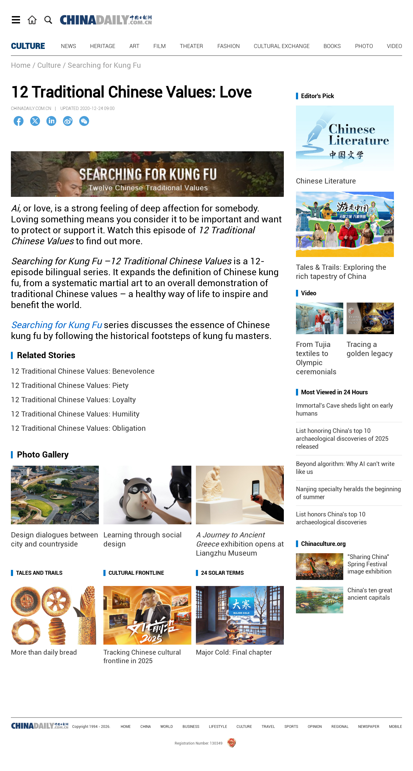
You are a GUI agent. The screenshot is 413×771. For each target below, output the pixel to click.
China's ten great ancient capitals (370, 594)
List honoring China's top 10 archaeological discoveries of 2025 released (342, 438)
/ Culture (46, 65)
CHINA (145, 727)
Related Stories (46, 355)
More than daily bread (44, 652)
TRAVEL (268, 727)
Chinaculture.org (323, 543)
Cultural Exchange (282, 46)
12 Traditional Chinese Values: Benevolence (83, 371)
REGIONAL (340, 727)
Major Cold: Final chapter (234, 652)
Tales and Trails (39, 573)
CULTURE (28, 46)
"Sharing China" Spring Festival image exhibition (369, 564)
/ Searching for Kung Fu (102, 65)
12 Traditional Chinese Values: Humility (75, 414)
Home (21, 65)
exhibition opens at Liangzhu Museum (240, 544)
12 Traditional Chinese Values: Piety (70, 385)
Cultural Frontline (136, 573)
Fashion (228, 46)
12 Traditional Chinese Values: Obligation (78, 428)
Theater (191, 46)
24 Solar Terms (222, 573)
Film (159, 46)
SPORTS (291, 727)
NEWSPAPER (368, 727)
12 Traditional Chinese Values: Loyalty (73, 400)
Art (134, 46)
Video (394, 46)
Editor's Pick (317, 96)
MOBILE (395, 727)
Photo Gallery (43, 455)
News (68, 46)
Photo (364, 46)
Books (332, 46)
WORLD (166, 727)
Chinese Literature (326, 181)
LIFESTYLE (218, 727)
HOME (126, 727)
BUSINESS (191, 727)
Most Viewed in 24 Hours (334, 392)
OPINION (315, 727)
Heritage (102, 46)
